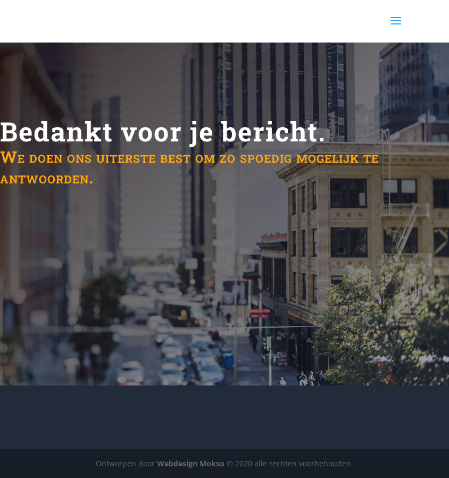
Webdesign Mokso (190, 463)
